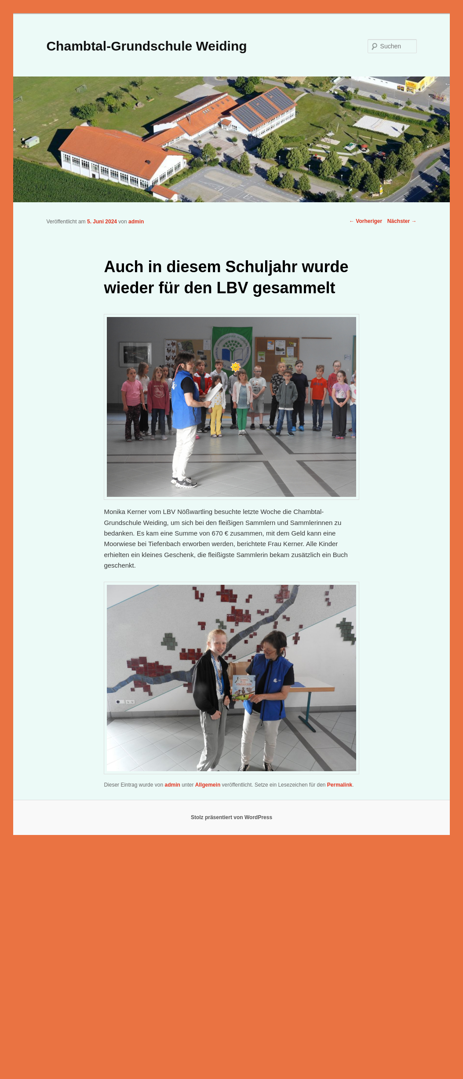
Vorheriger (365, 221)
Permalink (339, 785)
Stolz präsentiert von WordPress (231, 817)
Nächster (402, 221)
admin (136, 222)
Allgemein (207, 785)
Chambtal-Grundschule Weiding (146, 46)
